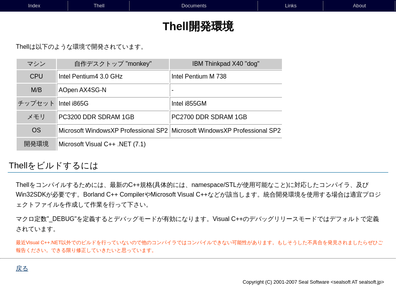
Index (34, 6)
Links (291, 6)
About (359, 6)
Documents (194, 6)
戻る (22, 268)
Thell (99, 6)
